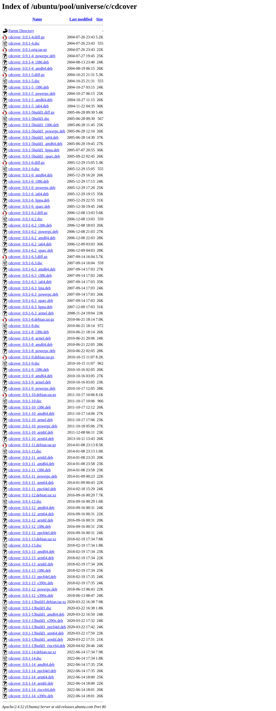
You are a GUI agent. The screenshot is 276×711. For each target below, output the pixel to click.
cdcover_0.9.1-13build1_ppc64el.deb (37, 627)
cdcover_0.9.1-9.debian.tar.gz (31, 357)
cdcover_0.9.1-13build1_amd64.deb (36, 614)
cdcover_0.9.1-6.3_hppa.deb (30, 307)
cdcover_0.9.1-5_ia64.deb (28, 106)
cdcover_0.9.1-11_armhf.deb (30, 457)
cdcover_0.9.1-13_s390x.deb (30, 583)
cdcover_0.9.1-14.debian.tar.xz (32, 652)
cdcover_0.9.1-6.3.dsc (25, 263)
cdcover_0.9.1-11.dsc (24, 451)
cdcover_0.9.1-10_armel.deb (30, 420)
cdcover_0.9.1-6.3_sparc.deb (30, 301)
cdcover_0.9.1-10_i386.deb (29, 407)
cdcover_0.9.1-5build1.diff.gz (31, 112)
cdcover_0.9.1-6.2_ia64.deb (30, 244)
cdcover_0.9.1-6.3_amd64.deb (31, 269)
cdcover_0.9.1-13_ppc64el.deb (32, 577)
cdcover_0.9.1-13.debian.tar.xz (32, 539)
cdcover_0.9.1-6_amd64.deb (30, 175)
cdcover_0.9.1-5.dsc (24, 81)
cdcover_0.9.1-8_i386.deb (28, 332)
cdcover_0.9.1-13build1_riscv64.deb (36, 646)
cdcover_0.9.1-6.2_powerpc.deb (33, 232)
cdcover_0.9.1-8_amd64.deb (30, 344)
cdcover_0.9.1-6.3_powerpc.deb (33, 294)
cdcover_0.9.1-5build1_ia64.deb (33, 137)
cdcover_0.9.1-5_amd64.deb (30, 100)
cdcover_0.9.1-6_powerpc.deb (31, 188)
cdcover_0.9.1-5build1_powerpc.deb (36, 131)
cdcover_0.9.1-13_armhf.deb (30, 564)
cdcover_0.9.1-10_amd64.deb (31, 413)
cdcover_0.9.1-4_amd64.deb (30, 68)
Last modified (80, 19)
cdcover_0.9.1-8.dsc (24, 326)
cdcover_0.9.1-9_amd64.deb (30, 376)
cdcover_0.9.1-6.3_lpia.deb (29, 288)
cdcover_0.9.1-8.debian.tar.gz (31, 319)
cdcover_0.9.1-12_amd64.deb (31, 508)
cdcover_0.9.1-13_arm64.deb (31, 558)
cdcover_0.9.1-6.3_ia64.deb (30, 282)
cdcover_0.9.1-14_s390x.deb (30, 696)
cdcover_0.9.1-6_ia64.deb (28, 194)
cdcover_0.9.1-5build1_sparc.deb (34, 156)
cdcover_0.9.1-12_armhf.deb (30, 520)
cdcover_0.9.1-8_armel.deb (29, 338)
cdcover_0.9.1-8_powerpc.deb (31, 351)
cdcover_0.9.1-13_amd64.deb (31, 552)
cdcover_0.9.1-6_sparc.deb (29, 206)
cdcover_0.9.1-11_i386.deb (29, 470)
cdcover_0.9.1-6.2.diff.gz (28, 213)
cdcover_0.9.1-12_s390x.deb (30, 595)
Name (37, 19)
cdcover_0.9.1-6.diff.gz (26, 162)
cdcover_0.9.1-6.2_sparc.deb (30, 250)
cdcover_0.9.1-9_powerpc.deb (31, 388)
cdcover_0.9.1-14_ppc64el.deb (32, 671)
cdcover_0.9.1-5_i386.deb (28, 87)
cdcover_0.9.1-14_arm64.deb (31, 677)
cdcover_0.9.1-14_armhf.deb (30, 683)
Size (99, 19)
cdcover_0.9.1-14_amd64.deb (31, 664)
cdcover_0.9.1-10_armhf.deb (30, 432)
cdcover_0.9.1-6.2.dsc (25, 219)
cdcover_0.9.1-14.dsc (24, 658)
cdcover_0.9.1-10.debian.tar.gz (32, 395)
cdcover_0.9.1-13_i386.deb (29, 570)
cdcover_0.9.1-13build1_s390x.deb (35, 621)
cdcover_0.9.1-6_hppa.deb (28, 200)
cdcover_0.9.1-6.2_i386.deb (30, 225)
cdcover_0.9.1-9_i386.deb (28, 370)
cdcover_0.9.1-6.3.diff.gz (28, 257)
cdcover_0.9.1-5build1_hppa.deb (33, 150)
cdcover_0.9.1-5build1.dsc (28, 119)
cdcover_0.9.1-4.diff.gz (26, 37)
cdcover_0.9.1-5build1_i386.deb (33, 125)
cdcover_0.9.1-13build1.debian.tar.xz (37, 602)
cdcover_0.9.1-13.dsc (24, 545)
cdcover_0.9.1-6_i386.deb (28, 181)
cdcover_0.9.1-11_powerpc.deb (32, 476)
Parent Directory (21, 31)
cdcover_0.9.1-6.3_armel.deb (31, 313)
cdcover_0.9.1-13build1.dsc (29, 608)
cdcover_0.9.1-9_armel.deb (29, 382)
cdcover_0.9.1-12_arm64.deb (31, 514)
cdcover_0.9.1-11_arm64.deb (31, 483)
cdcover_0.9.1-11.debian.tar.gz (32, 445)
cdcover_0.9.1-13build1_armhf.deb (35, 639)
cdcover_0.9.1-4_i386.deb (28, 62)
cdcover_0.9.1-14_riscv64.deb (31, 690)
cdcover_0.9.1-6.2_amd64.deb (31, 238)
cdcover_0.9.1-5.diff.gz (26, 75)
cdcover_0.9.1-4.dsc (24, 43)
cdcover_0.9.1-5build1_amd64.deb (35, 144)
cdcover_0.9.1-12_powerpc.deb (32, 589)
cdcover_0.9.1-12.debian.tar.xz (32, 495)
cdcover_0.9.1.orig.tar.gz (27, 50)
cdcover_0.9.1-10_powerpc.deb (32, 426)
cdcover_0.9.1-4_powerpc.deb (31, 56)
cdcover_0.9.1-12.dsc (24, 501)
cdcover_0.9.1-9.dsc (24, 363)
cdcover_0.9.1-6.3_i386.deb (30, 275)
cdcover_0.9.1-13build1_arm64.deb (36, 633)
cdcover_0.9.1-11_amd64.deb (31, 464)
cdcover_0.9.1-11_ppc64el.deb (32, 489)
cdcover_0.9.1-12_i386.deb (29, 526)
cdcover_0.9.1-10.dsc (24, 401)
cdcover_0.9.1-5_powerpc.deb (31, 93)
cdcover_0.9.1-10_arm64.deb (31, 439)
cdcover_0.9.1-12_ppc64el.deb (32, 533)
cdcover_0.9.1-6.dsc (24, 169)
